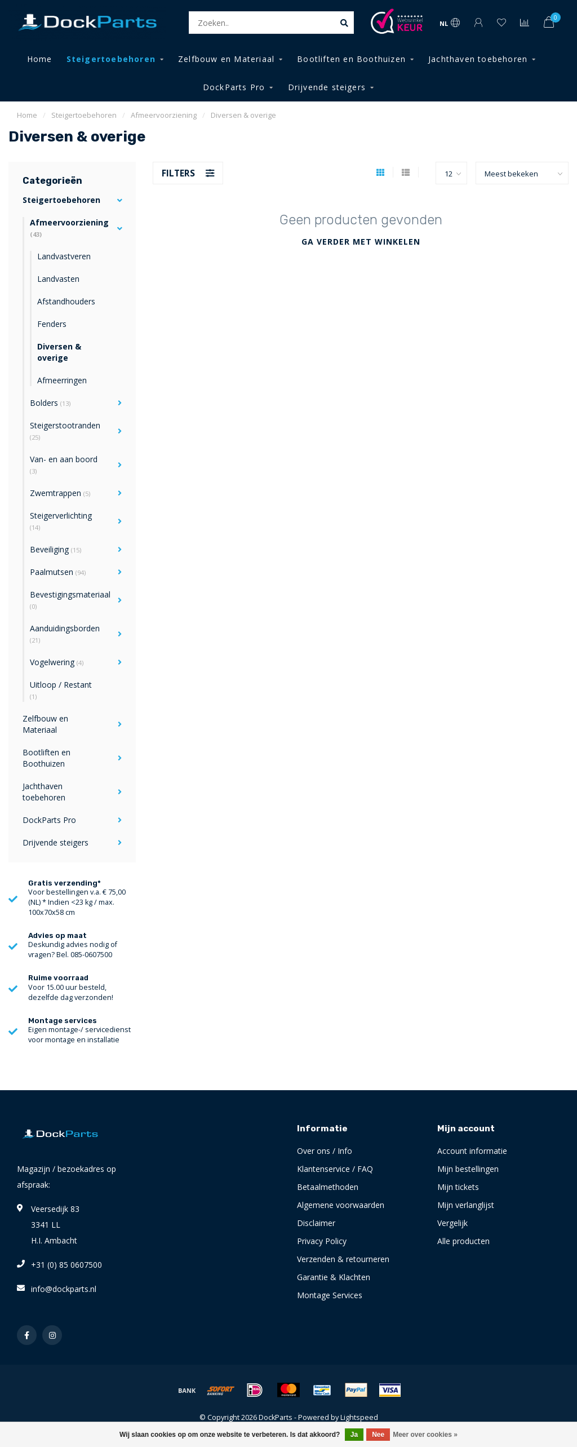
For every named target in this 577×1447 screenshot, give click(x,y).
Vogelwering (56, 662)
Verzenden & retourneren (343, 1259)
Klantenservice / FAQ (335, 1168)
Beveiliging (55, 549)
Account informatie (472, 1150)
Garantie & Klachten (333, 1277)
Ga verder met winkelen (360, 241)
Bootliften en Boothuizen (351, 59)
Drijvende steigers (327, 87)
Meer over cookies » (425, 1435)
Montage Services (329, 1295)
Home (39, 59)
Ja (354, 1435)
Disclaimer (316, 1223)
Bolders (50, 402)
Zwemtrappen (60, 493)
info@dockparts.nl (63, 1289)
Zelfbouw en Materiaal (226, 59)
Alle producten (463, 1241)
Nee (378, 1435)
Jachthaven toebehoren (477, 59)
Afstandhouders (66, 301)
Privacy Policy (322, 1241)
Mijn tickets (458, 1187)
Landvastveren (64, 256)
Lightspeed (359, 1417)
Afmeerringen (62, 380)
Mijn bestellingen (468, 1168)
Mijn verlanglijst (465, 1205)
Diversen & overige (59, 352)
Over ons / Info (324, 1150)
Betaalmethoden (327, 1187)
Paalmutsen (58, 572)
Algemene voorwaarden (340, 1205)
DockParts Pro (234, 87)
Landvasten (58, 278)
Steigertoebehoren (111, 59)
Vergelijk (452, 1223)
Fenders (51, 323)
